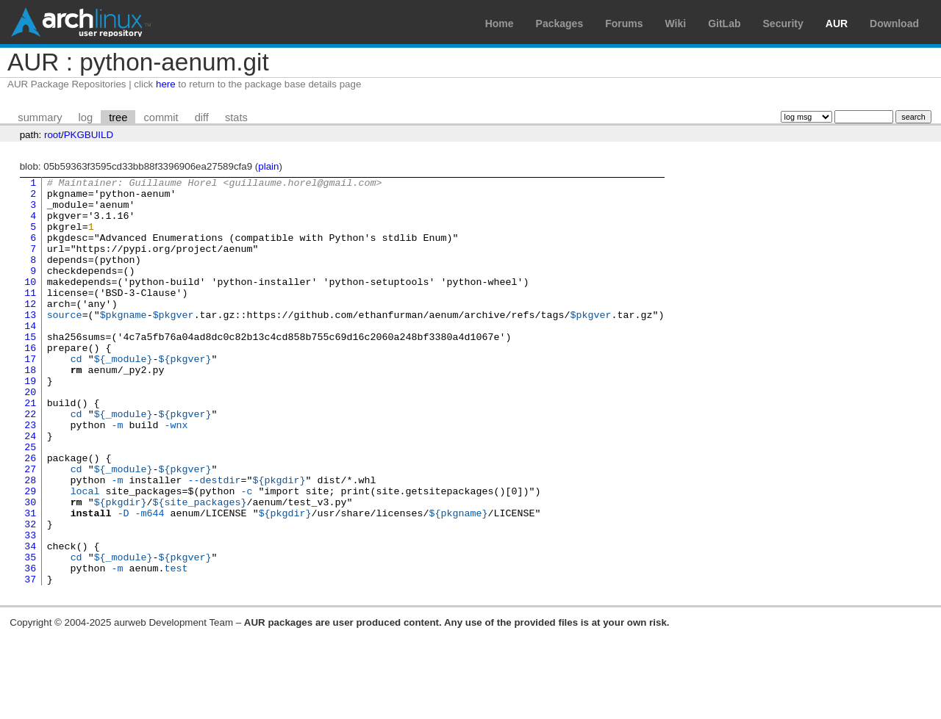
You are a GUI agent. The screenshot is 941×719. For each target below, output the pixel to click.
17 (30, 395)
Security (783, 23)
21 (30, 448)
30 (30, 567)
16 (30, 382)
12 (30, 329)
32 (30, 594)
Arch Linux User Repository (81, 22)
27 (30, 528)
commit (160, 117)
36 (30, 647)
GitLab (724, 23)
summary (40, 117)
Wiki (676, 23)
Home (499, 23)
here (166, 84)
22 (30, 462)
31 (30, 581)
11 (30, 316)
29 (30, 554)
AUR (837, 23)
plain (268, 166)
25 (30, 501)
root (52, 134)
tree (118, 117)
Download (894, 23)
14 (30, 356)
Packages (560, 23)
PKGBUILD (88, 134)
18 (30, 409)
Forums (624, 23)
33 (30, 607)
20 (30, 435)
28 (30, 541)
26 (30, 514)
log (86, 117)
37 (30, 660)
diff (202, 117)
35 (30, 633)
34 (30, 620)
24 (30, 488)
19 (30, 422)
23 (30, 475)
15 (30, 369)
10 (30, 303)
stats (236, 117)
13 (30, 343)
